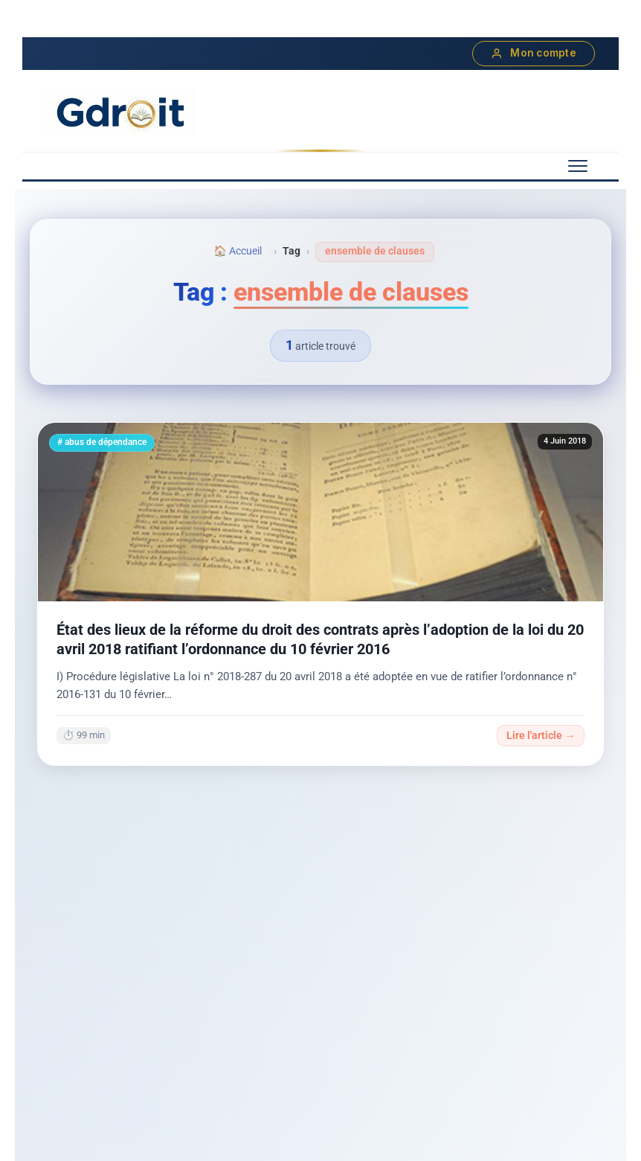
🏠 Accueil (237, 251)
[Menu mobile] (578, 166)
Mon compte (533, 53)
